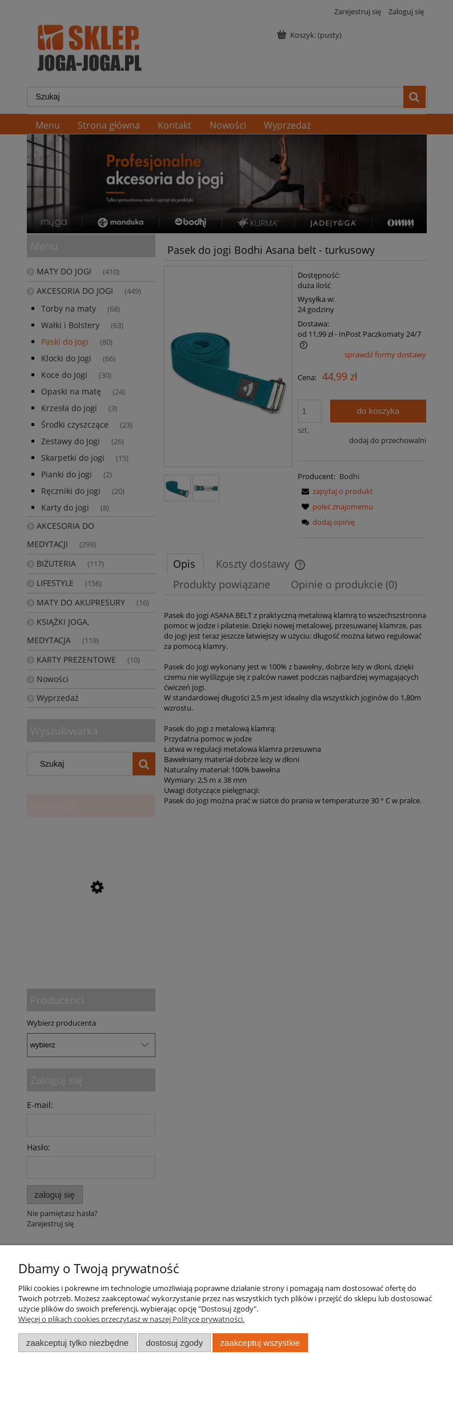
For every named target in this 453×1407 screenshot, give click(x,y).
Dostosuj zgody (174, 1343)
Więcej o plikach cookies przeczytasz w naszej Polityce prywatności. (131, 1319)
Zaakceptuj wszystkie (260, 1343)
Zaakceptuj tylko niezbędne (77, 1343)
